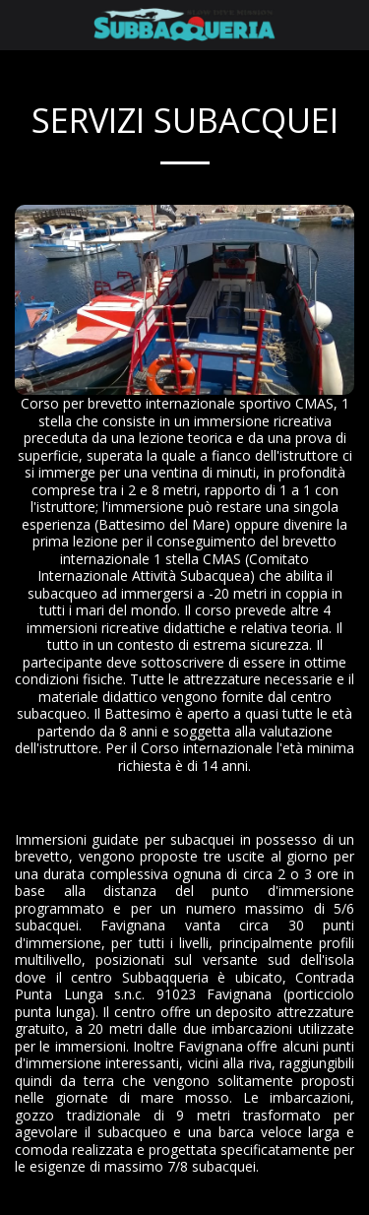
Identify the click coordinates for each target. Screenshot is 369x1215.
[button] (21, 24)
